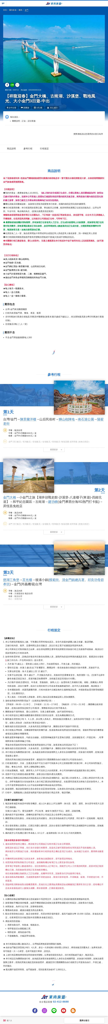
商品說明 (11, 148)
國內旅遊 (13, 10)
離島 (20, 10)
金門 (26, 10)
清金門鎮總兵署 (73, 580)
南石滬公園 (86, 419)
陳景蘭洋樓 (28, 419)
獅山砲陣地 (67, 419)
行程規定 (44, 148)
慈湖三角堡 (11, 580)
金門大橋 (9, 497)
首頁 (5, 10)
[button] (54, 449)
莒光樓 (27, 580)
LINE (12, 85)
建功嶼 (53, 501)
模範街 (54, 580)
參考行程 (28, 148)
